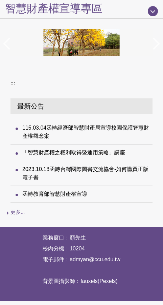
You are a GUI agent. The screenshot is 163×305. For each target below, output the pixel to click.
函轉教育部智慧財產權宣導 (54, 194)
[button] (8, 43)
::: (12, 83)
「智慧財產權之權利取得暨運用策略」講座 (73, 152)
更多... (17, 212)
